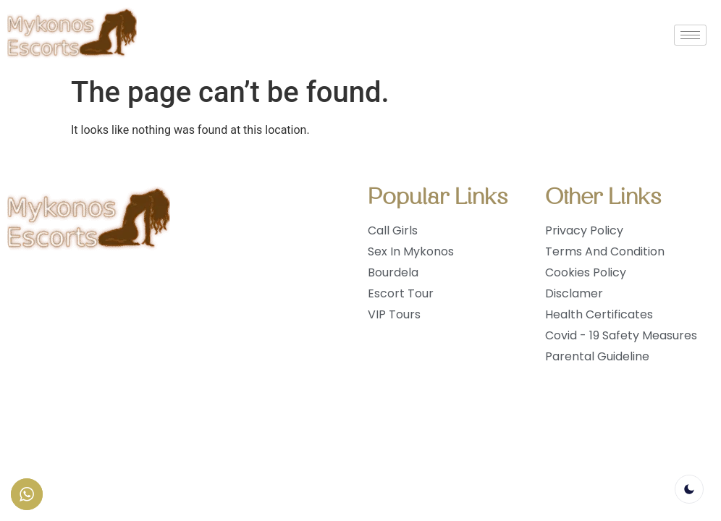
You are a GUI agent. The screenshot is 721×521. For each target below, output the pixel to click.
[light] (689, 489)
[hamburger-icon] (690, 35)
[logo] (72, 34)
